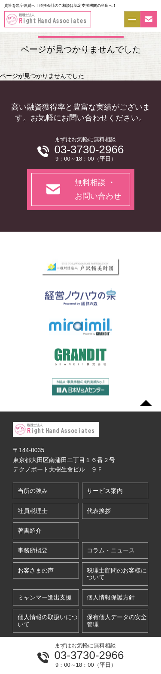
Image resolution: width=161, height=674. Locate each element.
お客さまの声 (36, 570)
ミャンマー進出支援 (45, 597)
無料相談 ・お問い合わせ (98, 189)
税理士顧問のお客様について (117, 574)
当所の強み (33, 490)
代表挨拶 (99, 510)
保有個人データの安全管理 (117, 621)
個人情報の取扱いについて (48, 621)
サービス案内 (105, 490)
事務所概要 (33, 550)
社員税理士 (33, 510)
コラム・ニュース (111, 550)
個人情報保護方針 (111, 597)
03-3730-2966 (89, 655)
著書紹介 (30, 530)
